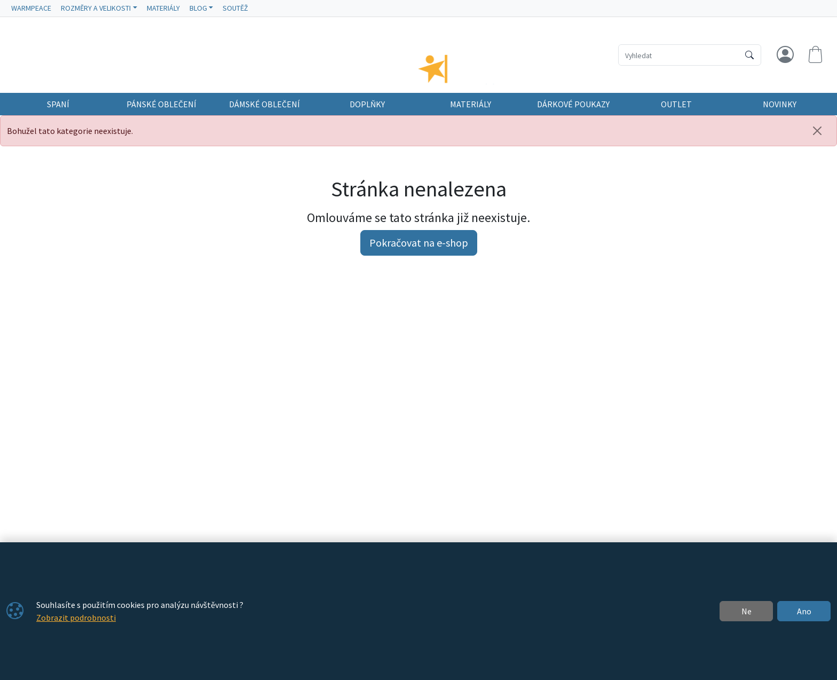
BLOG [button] (198, 8)
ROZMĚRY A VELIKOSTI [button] (96, 8)
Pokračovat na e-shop (418, 252)
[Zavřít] (817, 140)
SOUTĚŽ (235, 8)
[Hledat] (749, 55)
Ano (804, 611)
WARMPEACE (31, 8)
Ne (746, 611)
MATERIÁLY (163, 8)
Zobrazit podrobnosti (76, 617)
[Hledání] (679, 55)
